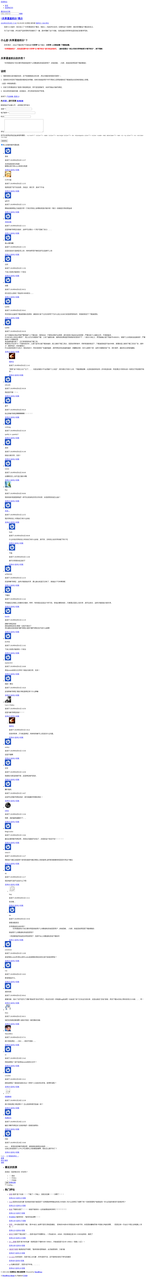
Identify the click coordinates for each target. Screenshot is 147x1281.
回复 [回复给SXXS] (17, 483)
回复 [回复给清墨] (17, 300)
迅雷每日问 (9, 8)
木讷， (6, 101)
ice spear (12, 1259)
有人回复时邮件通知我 (11, 147)
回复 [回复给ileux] (17, 1027)
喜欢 (13, 1178)
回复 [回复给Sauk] (21, 546)
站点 (2, 116)
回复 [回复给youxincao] (17, 963)
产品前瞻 (10, 96)
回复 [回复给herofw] (17, 634)
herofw (7, 619)
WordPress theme (8, 1278)
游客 (10, 1197)
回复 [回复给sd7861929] (17, 588)
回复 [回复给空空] (17, 782)
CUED (25, 1278)
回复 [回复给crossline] (17, 1089)
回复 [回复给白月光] (17, 656)
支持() (7, 172)
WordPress (38, 1275)
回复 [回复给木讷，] (17, 525)
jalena (7, 813)
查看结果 (12, 1185)
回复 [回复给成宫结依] (17, 1006)
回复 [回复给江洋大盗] (17, 194)
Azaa (10, 1204)
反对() (13, 172)
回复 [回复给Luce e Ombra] (17, 719)
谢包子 (11, 1237)
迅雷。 (11, 1227)
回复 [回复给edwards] (17, 399)
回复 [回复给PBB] (17, 1155)
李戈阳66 (12, 1220)
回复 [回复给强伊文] (21, 378)
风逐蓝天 (8, 1121)
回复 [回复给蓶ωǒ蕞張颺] (17, 257)
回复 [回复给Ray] (17, 504)
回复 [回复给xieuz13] (17, 866)
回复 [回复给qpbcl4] (17, 215)
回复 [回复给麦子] (17, 420)
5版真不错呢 (13, 1252)
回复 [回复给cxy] (17, 984)
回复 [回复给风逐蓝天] (17, 1132)
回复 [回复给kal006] (17, 321)
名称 (3, 109)
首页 (6, 5)
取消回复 (20, 101)
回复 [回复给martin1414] (17, 677)
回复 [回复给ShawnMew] (17, 1047)
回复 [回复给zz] (17, 1068)
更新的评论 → (14, 1159)
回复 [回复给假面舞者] (17, 1111)
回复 (24, 1201)
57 (7, 1159)
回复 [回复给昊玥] (17, 462)
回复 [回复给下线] (21, 567)
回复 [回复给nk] (17, 887)
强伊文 (38, 23)
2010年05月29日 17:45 (8, 23)
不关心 (14, 1181)
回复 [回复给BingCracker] (17, 845)
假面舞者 (8, 1099)
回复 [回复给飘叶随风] (17, 803)
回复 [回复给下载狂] (17, 609)
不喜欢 (14, 1183)
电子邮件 (5, 113)
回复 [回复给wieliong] (17, 441)
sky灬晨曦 (12, 1244)
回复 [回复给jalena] (17, 824)
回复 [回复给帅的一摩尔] (17, 698)
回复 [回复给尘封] (17, 278)
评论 (45, 23)
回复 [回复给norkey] (17, 761)
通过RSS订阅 (5, 11)
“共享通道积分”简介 (12, 18)
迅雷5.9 (16, 96)
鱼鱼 (10, 1212)
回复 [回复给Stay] (21, 908)
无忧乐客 (8, 225)
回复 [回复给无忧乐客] (17, 236)
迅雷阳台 (4, 2)
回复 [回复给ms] (21, 943)
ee (9, 1267)
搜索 (21, 13)
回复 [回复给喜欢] (17, 172)
